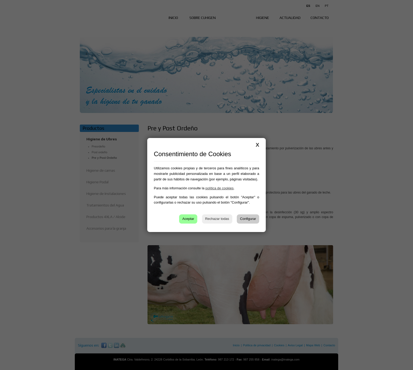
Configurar (248, 219)
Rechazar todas (217, 219)
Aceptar (188, 219)
